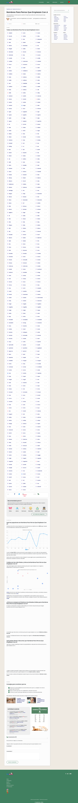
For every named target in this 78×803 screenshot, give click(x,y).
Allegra (10, 225)
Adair (38, 67)
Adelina (10, 86)
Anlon (24, 316)
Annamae (39, 322)
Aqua (38, 354)
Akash (10, 152)
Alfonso (24, 206)
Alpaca (10, 237)
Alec (38, 190)
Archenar (11, 367)
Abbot (24, 36)
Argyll (24, 379)
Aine (24, 140)
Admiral (10, 96)
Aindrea (10, 140)
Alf (23, 203)
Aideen (38, 127)
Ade (10, 83)
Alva (38, 244)
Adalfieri (39, 70)
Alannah (39, 168)
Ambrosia (25, 266)
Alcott (24, 181)
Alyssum (25, 250)
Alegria (10, 193)
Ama (38, 250)
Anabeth (39, 288)
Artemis (10, 401)
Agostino (39, 121)
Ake (38, 152)
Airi (23, 143)
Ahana (38, 124)
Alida (24, 215)
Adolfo (24, 96)
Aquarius (11, 357)
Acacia (38, 55)
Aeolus (10, 108)
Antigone (25, 332)
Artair (38, 398)
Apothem (25, 348)
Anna (38, 316)
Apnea (24, 344)
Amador (25, 253)
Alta (38, 241)
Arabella (11, 360)
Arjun (38, 385)
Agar (38, 111)
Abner (38, 48)
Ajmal (38, 149)
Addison (25, 80)
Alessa (10, 196)
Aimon (38, 137)
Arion (24, 385)
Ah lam (24, 124)
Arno (24, 395)
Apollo (38, 344)
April (38, 351)
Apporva (11, 351)
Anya (10, 341)
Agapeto (25, 111)
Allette (38, 225)
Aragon (24, 360)
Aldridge (11, 190)
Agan (10, 111)
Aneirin (24, 300)
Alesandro (39, 193)
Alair (38, 165)
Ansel (24, 329)
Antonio (10, 338)
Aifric (24, 130)
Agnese (24, 121)
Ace (24, 58)
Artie (10, 404)
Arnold (38, 395)
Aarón (38, 33)
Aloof (38, 234)
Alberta (39, 178)
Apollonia (11, 348)
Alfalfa (38, 203)
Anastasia (25, 294)
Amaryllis (25, 259)
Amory (10, 285)
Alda (38, 181)
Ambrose (11, 266)
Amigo (38, 272)
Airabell (10, 143)
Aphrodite (11, 344)
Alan (24, 168)
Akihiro (24, 159)
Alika (38, 215)
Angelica (39, 304)
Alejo (24, 193)
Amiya (24, 278)
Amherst (11, 272)
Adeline (24, 86)
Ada (10, 67)
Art (23, 398)
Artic (38, 401)
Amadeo (11, 253)
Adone (10, 99)
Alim (10, 218)
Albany (10, 178)
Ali (9, 215)
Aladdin (24, 165)
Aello (38, 105)
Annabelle (39, 319)
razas (48, 2)
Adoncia (39, 96)
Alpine (24, 241)
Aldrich (38, 187)
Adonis (24, 99)
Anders (38, 294)
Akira (38, 162)
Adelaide (25, 83)
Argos (38, 376)
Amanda (11, 256)
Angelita (25, 307)
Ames (24, 269)
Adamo (39, 74)
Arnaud (39, 392)
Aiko (24, 133)
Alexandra (39, 200)
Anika (10, 313)
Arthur (24, 401)
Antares (10, 332)
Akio (24, 162)
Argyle (10, 379)
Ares (10, 373)
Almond (39, 231)
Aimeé (24, 137)
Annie (38, 326)
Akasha (24, 152)
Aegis (24, 105)
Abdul (10, 39)
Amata (38, 259)
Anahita (25, 291)
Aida (10, 127)
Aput (24, 354)
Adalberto (25, 70)
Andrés (24, 297)
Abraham (11, 52)
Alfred (10, 209)
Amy (10, 288)
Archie (10, 370)
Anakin (38, 291)
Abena (10, 45)
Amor (24, 281)
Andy (10, 300)
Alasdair (39, 171)
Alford (38, 206)
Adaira (10, 70)
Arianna (25, 382)
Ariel (38, 382)
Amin (10, 275)
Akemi (38, 155)
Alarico (24, 171)
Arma (38, 389)
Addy (38, 80)
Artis (24, 404)
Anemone (39, 300)
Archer (24, 367)
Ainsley (38, 140)
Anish (38, 313)
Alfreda (24, 209)
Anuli (38, 338)
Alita (10, 222)
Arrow (10, 398)
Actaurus (25, 64)
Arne (10, 395)
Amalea (39, 253)
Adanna (25, 77)
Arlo (24, 389)
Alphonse (39, 237)
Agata (10, 115)
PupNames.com (9, 9)
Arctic (24, 370)
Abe (24, 39)
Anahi (10, 291)
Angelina (11, 307)
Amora (38, 281)
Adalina (10, 74)
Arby (24, 363)
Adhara (24, 89)
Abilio (24, 48)
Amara (38, 256)
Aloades (10, 234)
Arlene (10, 389)
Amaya (10, 263)
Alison (24, 218)
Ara (38, 357)
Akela (24, 155)
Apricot (24, 351)
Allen (24, 225)
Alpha (24, 237)
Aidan (24, 127)
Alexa (10, 200)
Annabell (11, 319)
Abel (10, 42)
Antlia (38, 332)
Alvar (10, 247)
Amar (24, 256)
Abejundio (39, 39)
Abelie (38, 42)
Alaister (10, 168)
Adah (24, 67)
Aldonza (25, 187)
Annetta (25, 326)
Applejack (39, 348)
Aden (10, 89)
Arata (10, 363)
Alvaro (24, 247)
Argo (10, 376)
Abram (24, 52)
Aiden (10, 130)
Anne (10, 326)
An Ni (24, 288)
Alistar (38, 218)
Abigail (10, 48)
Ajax (10, 149)
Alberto (10, 181)
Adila (10, 92)
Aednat (10, 105)
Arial (10, 382)
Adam (24, 74)
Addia (38, 77)
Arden (38, 370)
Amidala (25, 272)
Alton (24, 244)
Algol (38, 212)
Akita (10, 165)
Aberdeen (25, 45)
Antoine (10, 335)
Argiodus (39, 373)
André (10, 297)
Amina (24, 275)
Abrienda (11, 55)
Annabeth (11, 322)
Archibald (39, 367)
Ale (23, 190)
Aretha (24, 373)
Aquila (24, 357)
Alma (24, 231)
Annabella (25, 319)
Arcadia (39, 363)
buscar (61, 2)
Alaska (10, 174)
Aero (24, 108)
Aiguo (38, 130)
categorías (41, 2)
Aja (38, 146)
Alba (38, 174)
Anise (24, 313)
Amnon (10, 281)
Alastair (25, 174)
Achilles (10, 61)
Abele (24, 42)
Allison (24, 228)
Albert (24, 178)
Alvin (38, 247)
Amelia (38, 266)
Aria (38, 379)
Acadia (10, 58)
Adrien (24, 102)
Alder (38, 184)
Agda (10, 118)
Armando (25, 392)
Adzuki (38, 102)
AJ (23, 146)
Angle (24, 310)
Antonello (25, 335)
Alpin (10, 241)
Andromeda (40, 297)
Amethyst (39, 269)
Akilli (10, 162)
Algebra (10, 212)
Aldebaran (11, 184)
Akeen (10, 155)
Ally (9, 231)
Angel (10, 304)
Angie (10, 310)
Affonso (39, 108)
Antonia (39, 335)
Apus (10, 354)
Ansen (38, 329)
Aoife (24, 341)
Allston (38, 228)
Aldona (10, 187)
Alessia (24, 196)
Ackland (39, 61)
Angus (38, 310)
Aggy (24, 118)
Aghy (38, 118)
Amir (10, 278)
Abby (38, 36)
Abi (38, 45)
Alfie (10, 206)
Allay (38, 222)
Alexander (25, 200)
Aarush (10, 36)
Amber (38, 263)
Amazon (25, 263)
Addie (10, 80)
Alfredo (39, 209)
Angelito (39, 307)
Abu (24, 55)
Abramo (39, 52)
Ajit (23, 149)
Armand (10, 392)
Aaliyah (10, 33)
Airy (38, 143)
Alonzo (24, 234)
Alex (38, 196)
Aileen (10, 137)
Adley (38, 92)
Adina (24, 92)
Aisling (10, 146)
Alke (24, 222)
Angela (24, 304)
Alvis (10, 250)
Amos (24, 285)
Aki (9, 159)
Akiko (38, 159)
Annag (24, 322)
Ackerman (25, 61)
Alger (24, 212)
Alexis (10, 203)
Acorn (10, 64)
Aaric (24, 33)
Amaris (10, 259)
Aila (38, 133)
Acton (38, 64)
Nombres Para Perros (16, 9)
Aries (10, 385)
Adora (38, 99)
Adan (10, 77)
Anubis (24, 338)
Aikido (10, 133)
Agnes (10, 121)
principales (55, 2)
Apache (39, 341)
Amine (38, 275)
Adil (38, 89)
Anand (10, 294)
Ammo (38, 278)
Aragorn (39, 360)
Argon (24, 376)
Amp (38, 285)
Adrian (10, 102)
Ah (9, 124)
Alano (10, 171)
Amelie (10, 269)
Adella (38, 86)
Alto (10, 244)
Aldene (24, 184)
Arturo (38, 404)
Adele (38, 83)
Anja (10, 316)
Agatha (24, 115)
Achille (38, 58)
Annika (10, 329)
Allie (10, 228)
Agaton (39, 115)
